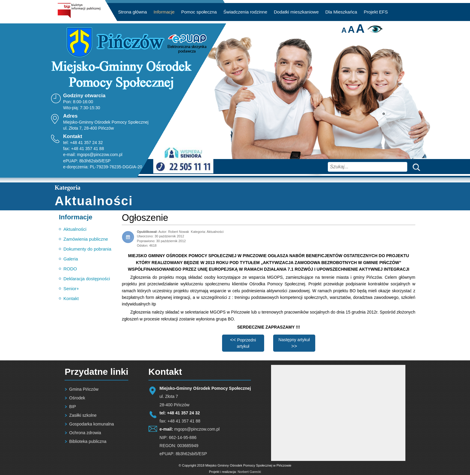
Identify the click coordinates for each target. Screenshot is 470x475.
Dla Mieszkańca (341, 11)
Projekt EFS (376, 11)
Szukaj (415, 166)
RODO (70, 268)
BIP (72, 406)
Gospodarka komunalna (91, 424)
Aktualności (75, 229)
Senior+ (71, 288)
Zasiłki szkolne (82, 415)
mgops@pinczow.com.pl (99, 154)
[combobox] (367, 167)
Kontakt (71, 298)
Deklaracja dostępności (86, 278)
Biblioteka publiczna (87, 441)
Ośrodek (77, 397)
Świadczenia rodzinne (245, 11)
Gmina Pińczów (83, 389)
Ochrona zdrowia (85, 432)
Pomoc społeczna (199, 11)
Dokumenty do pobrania (87, 248)
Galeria (70, 258)
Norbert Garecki (249, 471)
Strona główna (132, 11)
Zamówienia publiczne (85, 239)
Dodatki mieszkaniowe (296, 11)
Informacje (164, 11)
